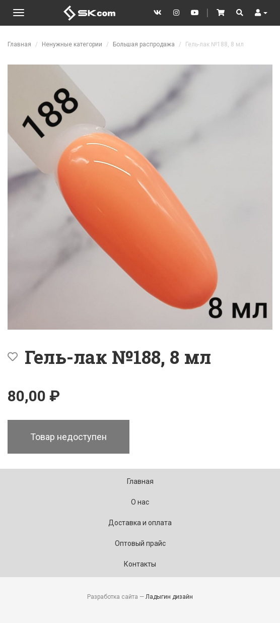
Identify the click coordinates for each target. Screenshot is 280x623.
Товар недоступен (68, 436)
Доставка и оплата (140, 523)
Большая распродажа (144, 44)
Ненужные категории (72, 44)
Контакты (140, 564)
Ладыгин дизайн (169, 596)
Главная (19, 44)
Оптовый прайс (140, 543)
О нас (140, 502)
